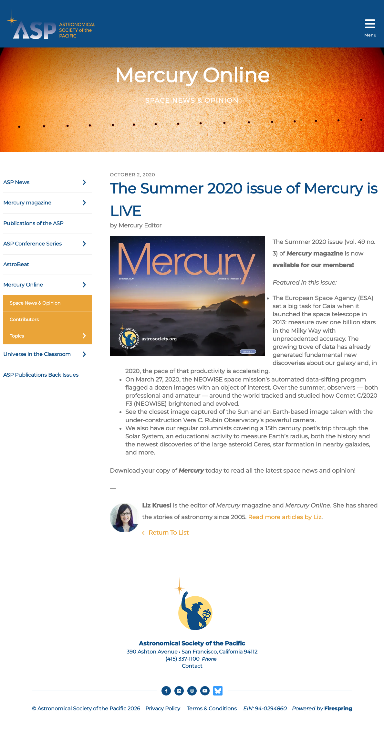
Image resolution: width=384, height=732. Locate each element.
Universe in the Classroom (47, 354)
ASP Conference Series (47, 244)
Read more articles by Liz (284, 517)
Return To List (168, 532)
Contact (192, 666)
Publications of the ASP (33, 223)
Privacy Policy (162, 709)
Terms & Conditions (212, 709)
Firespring (338, 709)
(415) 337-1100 (182, 659)
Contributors (24, 319)
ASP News (47, 183)
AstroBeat (16, 264)
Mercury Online (47, 285)
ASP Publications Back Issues (40, 375)
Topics (51, 336)
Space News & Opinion (35, 303)
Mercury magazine (47, 203)
